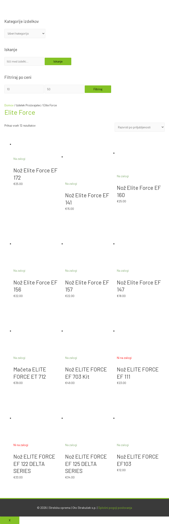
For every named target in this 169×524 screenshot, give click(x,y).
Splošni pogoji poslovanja (115, 507)
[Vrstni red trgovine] (140, 127)
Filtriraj (98, 89)
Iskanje (57, 61)
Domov (9, 105)
